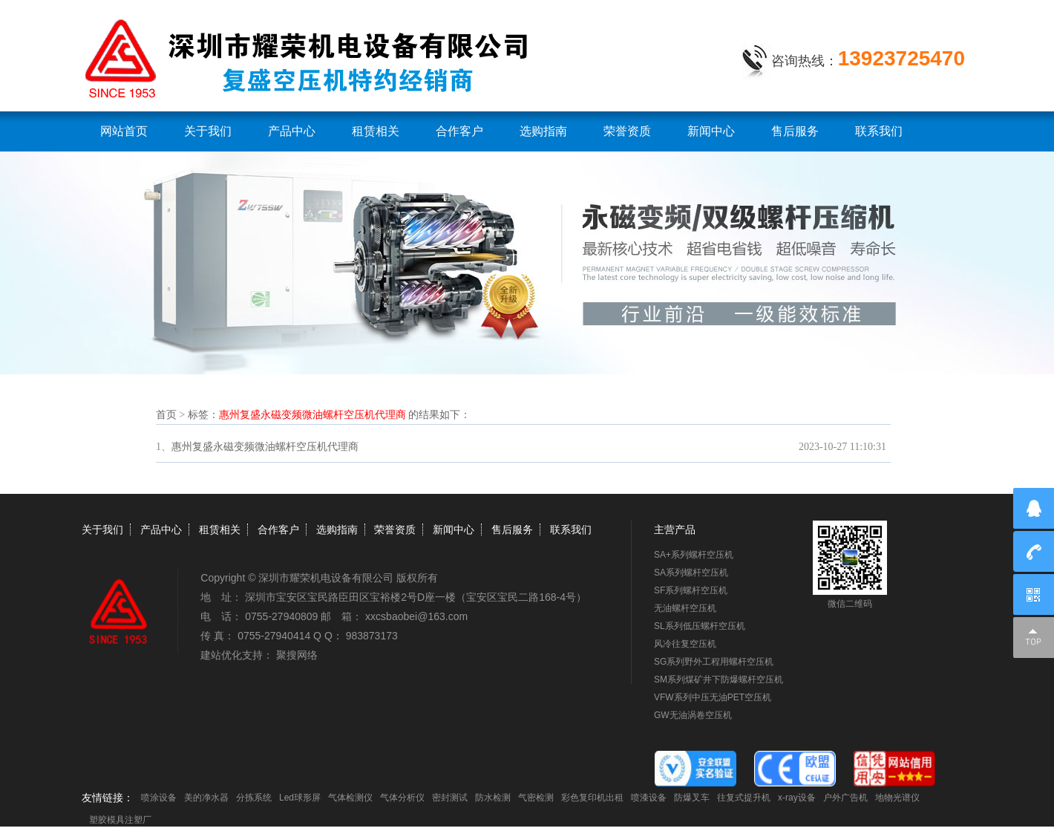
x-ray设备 (797, 797)
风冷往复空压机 (685, 644)
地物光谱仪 (897, 797)
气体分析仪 (402, 797)
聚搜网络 (297, 655)
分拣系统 (254, 797)
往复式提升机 (743, 797)
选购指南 (543, 131)
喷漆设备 (649, 797)
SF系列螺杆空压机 (690, 590)
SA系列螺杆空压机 (691, 572)
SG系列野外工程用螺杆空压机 (713, 661)
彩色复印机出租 (592, 797)
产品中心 (291, 131)
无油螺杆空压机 (685, 608)
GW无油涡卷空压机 (693, 715)
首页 (166, 414)
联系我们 (879, 131)
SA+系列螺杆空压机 (693, 555)
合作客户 (459, 131)
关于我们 (208, 131)
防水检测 (493, 797)
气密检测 (536, 797)
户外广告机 (845, 797)
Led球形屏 (300, 797)
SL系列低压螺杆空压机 (699, 626)
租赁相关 (375, 131)
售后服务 (795, 131)
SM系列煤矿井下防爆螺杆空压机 (718, 679)
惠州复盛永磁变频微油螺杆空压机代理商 (265, 446)
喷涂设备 (159, 797)
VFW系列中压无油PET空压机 (712, 697)
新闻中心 (711, 131)
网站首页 (124, 131)
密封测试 (450, 797)
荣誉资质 (627, 131)
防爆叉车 (692, 797)
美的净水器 (206, 797)
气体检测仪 (350, 797)
